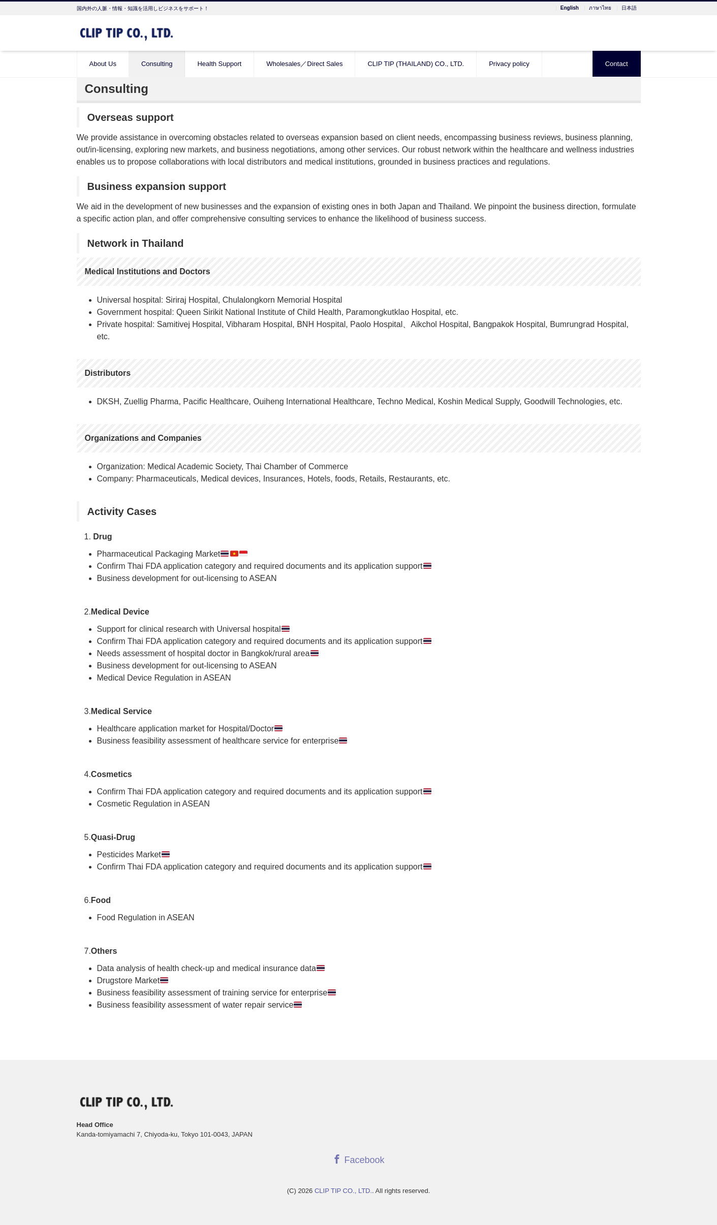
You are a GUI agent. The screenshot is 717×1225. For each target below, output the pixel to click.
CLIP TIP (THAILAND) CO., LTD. (415, 64)
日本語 (629, 8)
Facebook (358, 1159)
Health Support (219, 64)
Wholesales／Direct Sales (304, 64)
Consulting (156, 64)
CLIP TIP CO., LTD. (343, 1191)
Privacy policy (509, 64)
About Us (102, 64)
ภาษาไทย (600, 8)
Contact (616, 64)
